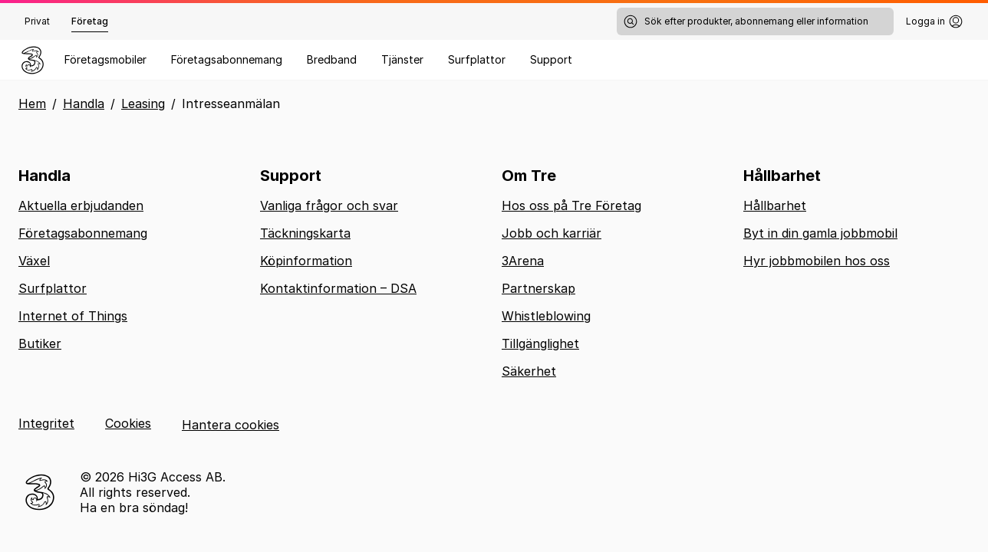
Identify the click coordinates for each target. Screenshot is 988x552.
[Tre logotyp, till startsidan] (39, 492)
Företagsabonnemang (226, 59)
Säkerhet (529, 371)
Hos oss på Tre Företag (571, 205)
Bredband (332, 59)
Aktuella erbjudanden (80, 205)
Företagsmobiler (105, 59)
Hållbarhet (774, 205)
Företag (89, 21)
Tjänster (402, 59)
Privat (37, 21)
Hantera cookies (230, 424)
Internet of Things (72, 316)
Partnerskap (538, 288)
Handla (83, 103)
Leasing (143, 103)
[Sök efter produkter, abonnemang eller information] (755, 21)
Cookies (128, 423)
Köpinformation (306, 260)
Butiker (39, 343)
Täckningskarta (305, 233)
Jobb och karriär (551, 233)
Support (551, 59)
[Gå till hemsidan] (32, 60)
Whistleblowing (546, 316)
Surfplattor (477, 59)
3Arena (523, 260)
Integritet (46, 423)
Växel (34, 260)
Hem (32, 103)
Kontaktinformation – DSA (338, 288)
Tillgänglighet (540, 343)
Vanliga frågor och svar (329, 205)
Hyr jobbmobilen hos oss (816, 260)
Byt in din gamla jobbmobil (820, 233)
